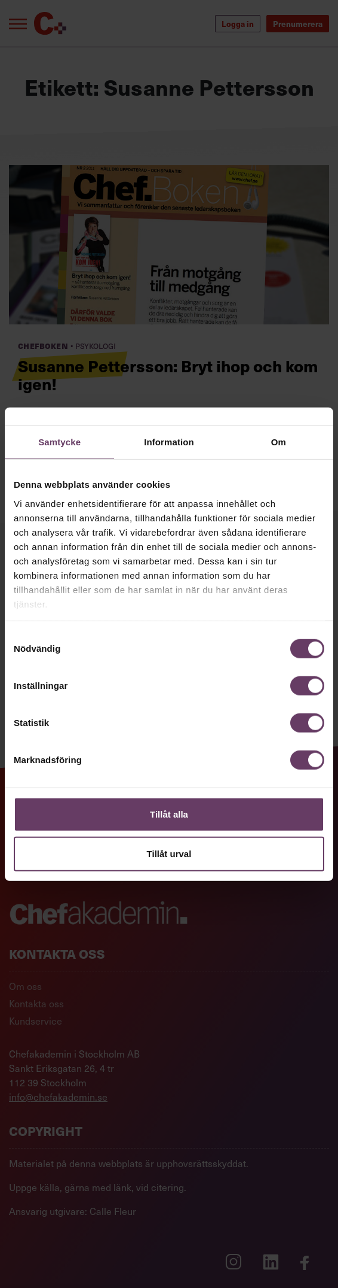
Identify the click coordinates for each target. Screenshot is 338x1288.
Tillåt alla (169, 814)
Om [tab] (278, 442)
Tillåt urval (169, 853)
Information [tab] (169, 442)
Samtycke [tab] (59, 442)
